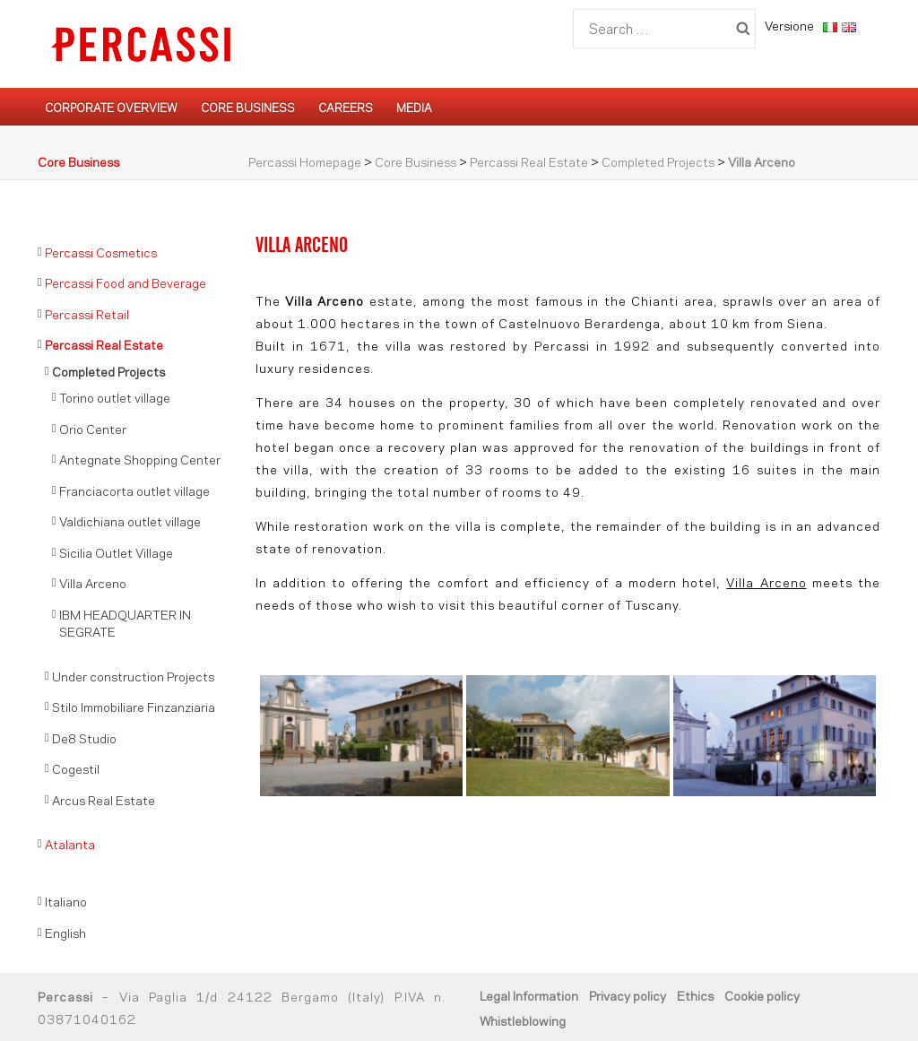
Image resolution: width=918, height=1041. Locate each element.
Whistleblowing (523, 1019)
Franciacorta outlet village (134, 490)
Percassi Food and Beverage (125, 282)
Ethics (695, 994)
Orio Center (92, 428)
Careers (345, 107)
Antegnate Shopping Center (140, 458)
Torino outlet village (114, 396)
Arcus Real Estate (103, 799)
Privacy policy (627, 994)
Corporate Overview (111, 107)
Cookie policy (762, 994)
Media (414, 107)
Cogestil (76, 767)
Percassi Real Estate (529, 160)
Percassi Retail (87, 313)
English (65, 932)
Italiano (66, 900)
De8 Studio (84, 737)
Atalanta (70, 843)
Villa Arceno (766, 581)
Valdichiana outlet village (130, 520)
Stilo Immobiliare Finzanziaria (133, 706)
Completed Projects (658, 160)
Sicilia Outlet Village (116, 551)
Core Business (248, 107)
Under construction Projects (133, 675)
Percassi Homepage (304, 160)
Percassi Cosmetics (101, 251)
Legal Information (529, 994)
